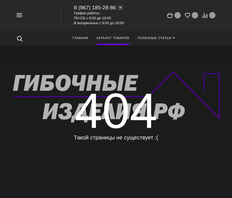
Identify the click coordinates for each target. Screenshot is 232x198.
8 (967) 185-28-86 (95, 7)
